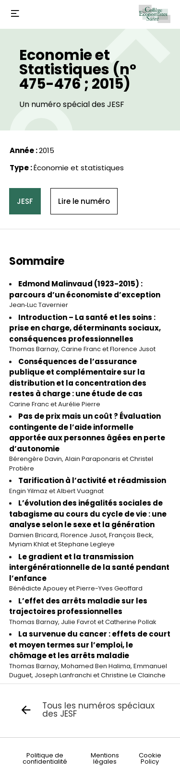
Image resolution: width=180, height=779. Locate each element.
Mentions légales (105, 758)
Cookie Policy (150, 758)
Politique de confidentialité (45, 758)
